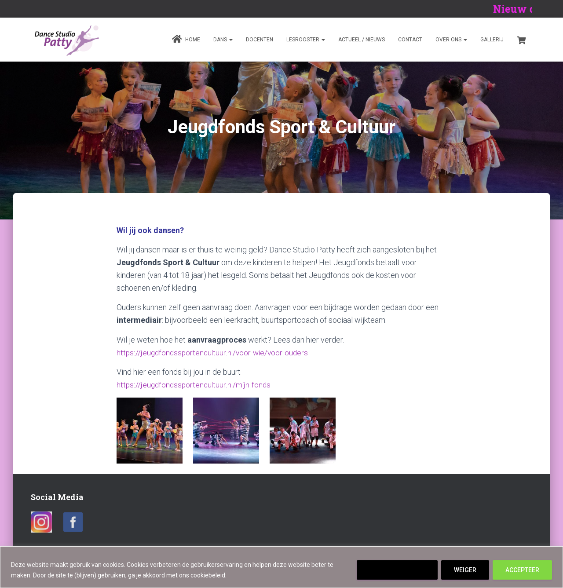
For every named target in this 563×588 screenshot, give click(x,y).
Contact (410, 40)
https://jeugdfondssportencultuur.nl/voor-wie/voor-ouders (215, 352)
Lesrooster (305, 40)
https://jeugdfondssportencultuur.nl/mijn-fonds (195, 384)
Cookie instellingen (397, 569)
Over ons (451, 40)
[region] (281, 567)
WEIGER (465, 569)
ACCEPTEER (522, 569)
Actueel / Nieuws (361, 40)
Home (186, 39)
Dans (223, 40)
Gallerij (492, 40)
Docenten (259, 40)
